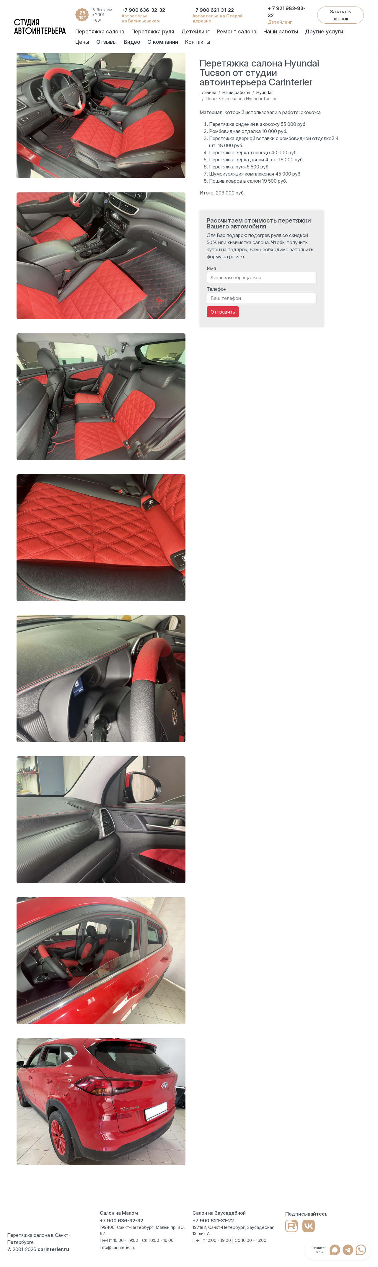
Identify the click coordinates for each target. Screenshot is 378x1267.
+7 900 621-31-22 (213, 10)
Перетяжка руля (152, 31)
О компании (162, 42)
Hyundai (264, 92)
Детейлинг (195, 31)
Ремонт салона (236, 31)
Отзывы (106, 42)
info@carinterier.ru (118, 1247)
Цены (82, 42)
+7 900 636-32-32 (143, 10)
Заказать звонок (340, 15)
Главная (208, 92)
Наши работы (280, 31)
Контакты (197, 42)
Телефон (217, 289)
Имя (211, 268)
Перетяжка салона (99, 31)
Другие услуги (324, 31)
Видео (132, 42)
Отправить (223, 312)
